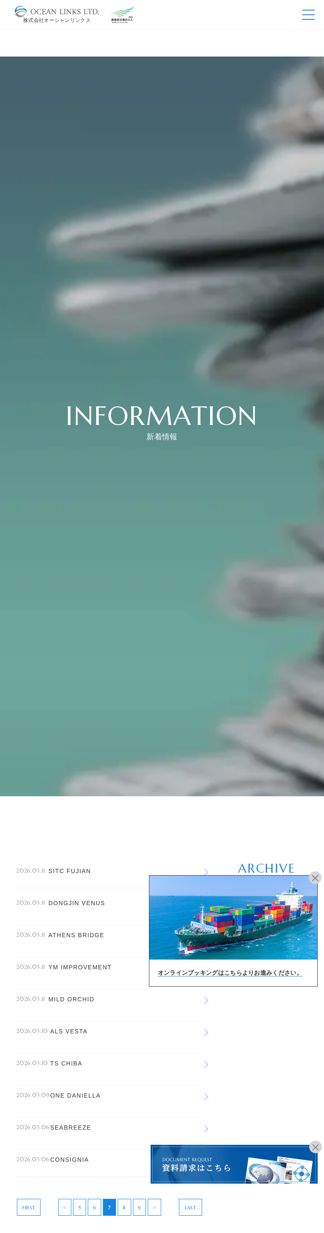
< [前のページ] (64, 1207)
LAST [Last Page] (190, 1207)
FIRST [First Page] (28, 1207)
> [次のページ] (154, 1207)
